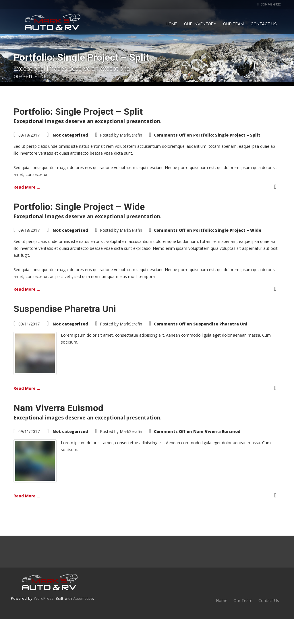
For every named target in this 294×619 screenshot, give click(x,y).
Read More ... (26, 187)
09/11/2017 (29, 324)
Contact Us (264, 23)
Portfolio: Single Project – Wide (79, 206)
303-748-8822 (269, 4)
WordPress (43, 598)
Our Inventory (200, 23)
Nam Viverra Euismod (58, 408)
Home (171, 23)
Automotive (83, 598)
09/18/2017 (29, 135)
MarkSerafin (131, 135)
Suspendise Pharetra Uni (64, 308)
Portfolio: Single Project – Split (78, 111)
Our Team (233, 23)
